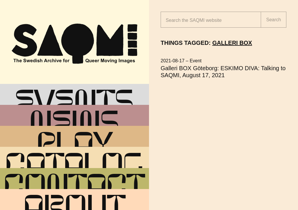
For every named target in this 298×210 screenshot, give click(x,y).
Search (273, 19)
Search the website (194, 20)
